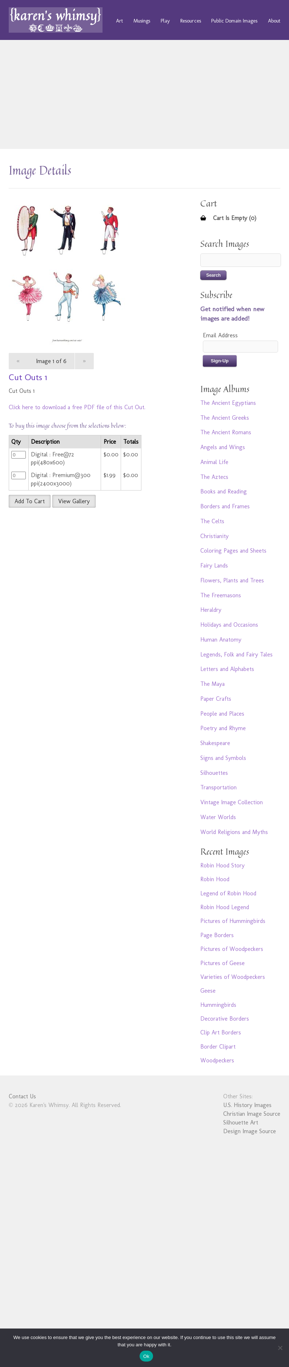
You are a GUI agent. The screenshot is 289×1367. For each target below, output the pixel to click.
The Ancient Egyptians (228, 402)
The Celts (212, 521)
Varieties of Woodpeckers (232, 976)
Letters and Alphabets (227, 669)
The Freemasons (220, 595)
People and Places (222, 713)
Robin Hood (214, 879)
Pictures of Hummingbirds (232, 921)
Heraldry (210, 609)
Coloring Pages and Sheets (233, 550)
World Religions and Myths (234, 832)
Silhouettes (214, 772)
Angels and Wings (222, 447)
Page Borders (217, 935)
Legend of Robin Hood (228, 893)
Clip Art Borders (220, 1032)
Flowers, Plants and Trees (232, 580)
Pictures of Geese (222, 963)
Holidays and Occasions (229, 624)
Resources (190, 20)
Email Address (220, 335)
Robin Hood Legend (224, 907)
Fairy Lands (214, 565)
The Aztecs (214, 476)
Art (119, 20)
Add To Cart (30, 501)
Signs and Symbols (223, 757)
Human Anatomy (220, 639)
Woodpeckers (217, 1060)
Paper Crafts (215, 698)
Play (165, 20)
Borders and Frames (225, 506)
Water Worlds (218, 817)
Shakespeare (215, 743)
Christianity (214, 536)
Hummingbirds (218, 1004)
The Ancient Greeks (224, 417)
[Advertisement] (145, 94)
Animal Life (214, 462)
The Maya (212, 683)
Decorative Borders (224, 1018)
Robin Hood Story (222, 865)
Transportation (218, 787)
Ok (146, 1356)
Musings (141, 20)
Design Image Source (249, 1131)
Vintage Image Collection (231, 802)
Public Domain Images (234, 20)
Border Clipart (218, 1046)
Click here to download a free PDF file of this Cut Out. (77, 407)
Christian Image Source (251, 1113)
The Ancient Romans (225, 432)
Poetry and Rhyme (223, 728)
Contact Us (22, 1096)
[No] (280, 1347)
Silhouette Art (240, 1122)
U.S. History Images (247, 1105)
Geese (208, 990)
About (274, 20)
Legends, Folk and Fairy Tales (236, 654)
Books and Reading (223, 491)
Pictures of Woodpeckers (231, 948)
